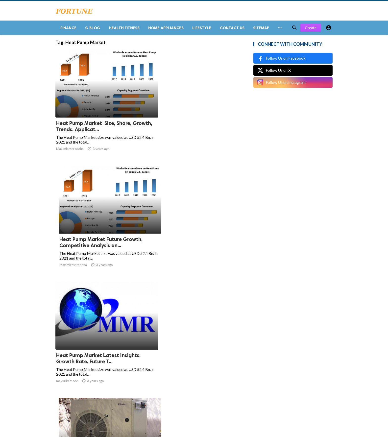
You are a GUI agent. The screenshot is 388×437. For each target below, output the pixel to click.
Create (310, 29)
